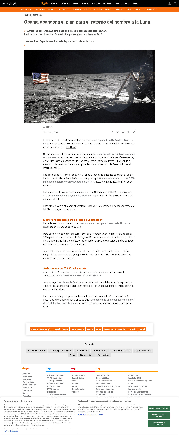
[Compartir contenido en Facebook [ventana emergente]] (112, 132)
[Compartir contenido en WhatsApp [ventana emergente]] (129, 132)
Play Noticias (103, 355)
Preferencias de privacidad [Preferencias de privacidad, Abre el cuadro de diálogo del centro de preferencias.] (159, 423)
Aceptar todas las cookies (158, 408)
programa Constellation (104, 233)
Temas (73, 355)
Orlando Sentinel (90, 174)
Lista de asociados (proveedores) (90, 414)
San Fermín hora (99, 350)
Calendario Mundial (142, 350)
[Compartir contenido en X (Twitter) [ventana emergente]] (117, 132)
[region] (89, 416)
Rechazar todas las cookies (159, 415)
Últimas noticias (86, 355)
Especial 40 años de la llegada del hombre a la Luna (67, 41)
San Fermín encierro (37, 350)
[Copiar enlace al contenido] (134, 132)
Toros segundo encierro (60, 350)
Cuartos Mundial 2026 (121, 350)
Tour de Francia (82, 350)
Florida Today (70, 174)
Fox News (71, 147)
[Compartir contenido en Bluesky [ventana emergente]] (123, 132)
